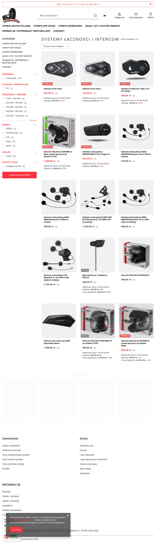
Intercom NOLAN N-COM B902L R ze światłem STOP (97, 342)
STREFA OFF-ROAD (44, 26)
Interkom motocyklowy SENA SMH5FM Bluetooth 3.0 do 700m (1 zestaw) (136, 154)
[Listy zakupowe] (136, 15)
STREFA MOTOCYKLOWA (16, 26)
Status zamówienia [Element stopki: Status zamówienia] (11, 445)
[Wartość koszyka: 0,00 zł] (151, 15)
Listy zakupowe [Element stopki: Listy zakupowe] (87, 455)
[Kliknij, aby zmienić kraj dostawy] (105, 16)
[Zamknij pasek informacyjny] (150, 4)
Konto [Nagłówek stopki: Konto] (84, 438)
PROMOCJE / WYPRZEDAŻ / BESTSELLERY (26, 31)
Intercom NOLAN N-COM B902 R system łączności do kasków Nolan (135, 343)
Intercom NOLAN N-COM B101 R (135, 275)
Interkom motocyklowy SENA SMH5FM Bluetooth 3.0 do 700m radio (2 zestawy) (135, 219)
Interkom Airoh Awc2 (53, 89)
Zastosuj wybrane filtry (19, 175)
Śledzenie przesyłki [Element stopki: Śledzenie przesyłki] (11, 450)
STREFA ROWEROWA (70, 26)
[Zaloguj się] (119, 15)
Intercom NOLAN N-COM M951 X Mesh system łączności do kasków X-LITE (58, 154)
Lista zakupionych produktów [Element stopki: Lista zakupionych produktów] (93, 459)
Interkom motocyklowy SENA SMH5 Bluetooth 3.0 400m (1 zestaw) (56, 219)
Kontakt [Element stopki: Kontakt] (5, 468)
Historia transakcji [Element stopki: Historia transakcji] (88, 464)
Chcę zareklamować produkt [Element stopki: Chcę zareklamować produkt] (15, 455)
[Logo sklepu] (11, 15)
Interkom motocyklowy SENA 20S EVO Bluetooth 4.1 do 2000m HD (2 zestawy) (97, 219)
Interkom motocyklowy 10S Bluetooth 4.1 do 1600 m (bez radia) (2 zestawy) (56, 277)
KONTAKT (58, 31)
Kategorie (8, 39)
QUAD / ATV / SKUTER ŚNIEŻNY (102, 26)
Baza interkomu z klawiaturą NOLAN (95, 276)
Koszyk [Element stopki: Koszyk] (83, 450)
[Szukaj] (95, 15)
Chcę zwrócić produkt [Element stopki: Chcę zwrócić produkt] (12, 459)
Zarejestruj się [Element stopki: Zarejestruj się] (86, 445)
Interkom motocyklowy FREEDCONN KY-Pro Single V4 (96, 153)
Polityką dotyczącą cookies (22, 520)
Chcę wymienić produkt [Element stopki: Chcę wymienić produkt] (13, 464)
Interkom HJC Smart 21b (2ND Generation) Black (57, 342)
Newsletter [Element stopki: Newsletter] (85, 473)
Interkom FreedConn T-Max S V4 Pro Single (135, 90)
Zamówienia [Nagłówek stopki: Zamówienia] (10, 438)
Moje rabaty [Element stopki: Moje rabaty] (85, 468)
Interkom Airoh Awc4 (92, 89)
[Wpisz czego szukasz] (68, 15)
